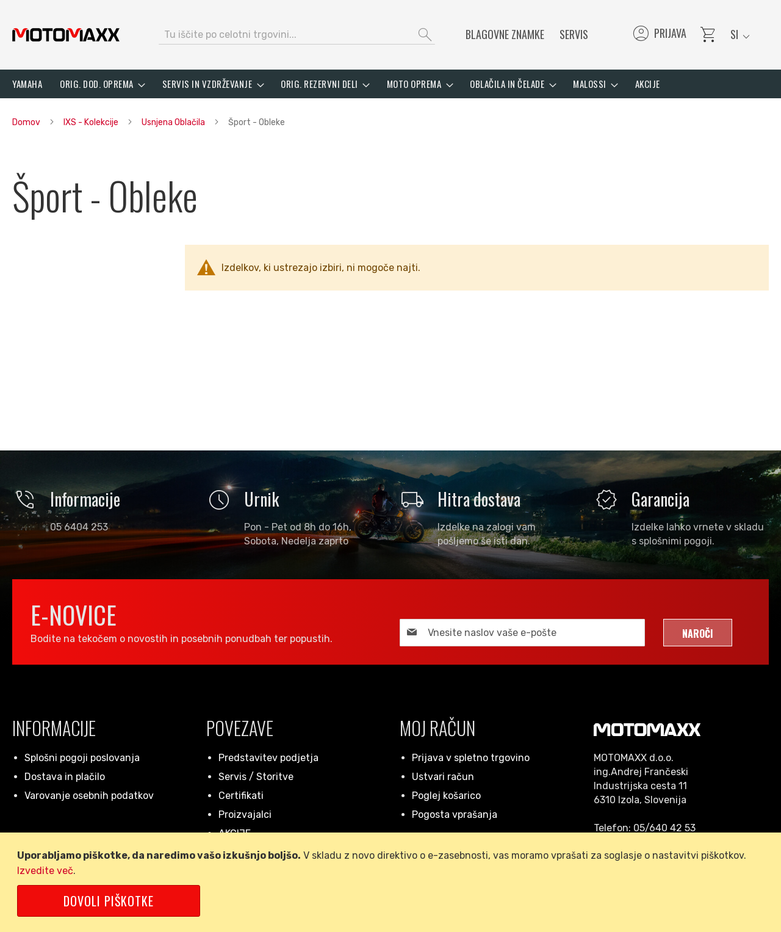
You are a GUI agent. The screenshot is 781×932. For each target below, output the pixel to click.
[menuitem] (27, 84)
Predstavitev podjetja (268, 758)
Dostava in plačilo (64, 776)
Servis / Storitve (255, 776)
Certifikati (241, 795)
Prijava (658, 34)
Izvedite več (45, 870)
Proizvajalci (245, 814)
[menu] (390, 84)
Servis (574, 34)
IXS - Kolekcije (91, 122)
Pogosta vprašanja (454, 814)
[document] (392, 882)
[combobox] (297, 35)
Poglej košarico (446, 795)
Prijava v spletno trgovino (471, 758)
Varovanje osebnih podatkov (89, 795)
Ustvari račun (443, 776)
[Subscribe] (697, 632)
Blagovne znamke (505, 34)
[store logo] (66, 35)
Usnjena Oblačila (174, 122)
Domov (27, 122)
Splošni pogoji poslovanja (82, 758)
